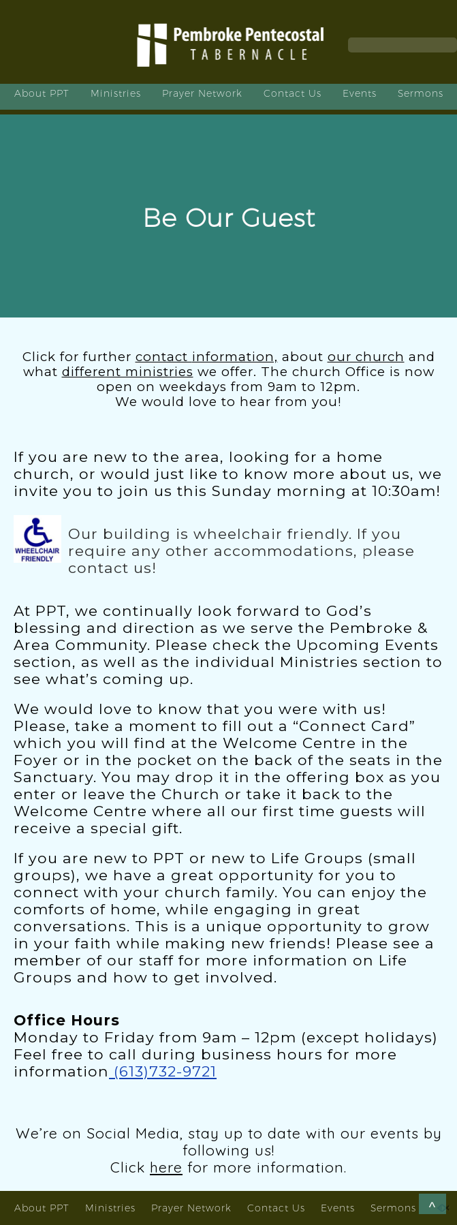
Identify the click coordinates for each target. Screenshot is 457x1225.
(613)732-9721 (163, 1071)
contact (207, 357)
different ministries (127, 371)
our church (366, 357)
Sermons (420, 93)
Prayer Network (202, 93)
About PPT (41, 93)
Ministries (116, 93)
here (166, 1167)
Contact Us (292, 93)
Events (360, 93)
